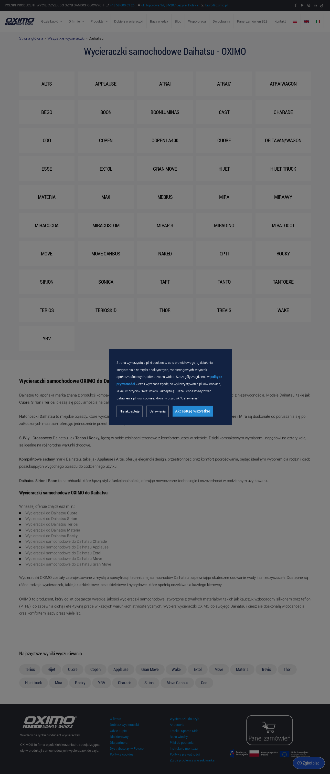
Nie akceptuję (130, 411)
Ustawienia (158, 411)
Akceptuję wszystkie (192, 411)
